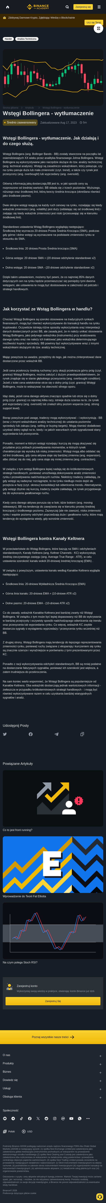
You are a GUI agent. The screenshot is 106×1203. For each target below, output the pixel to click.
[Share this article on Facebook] (31, 734)
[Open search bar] (66, 7)
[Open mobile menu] (99, 7)
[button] (99, 7)
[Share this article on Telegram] (56, 734)
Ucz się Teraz (94, 22)
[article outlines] (98, 28)
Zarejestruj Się (53, 1001)
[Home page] (38, 7)
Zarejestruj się (83, 7)
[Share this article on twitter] (5, 734)
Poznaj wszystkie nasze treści (53, 1037)
